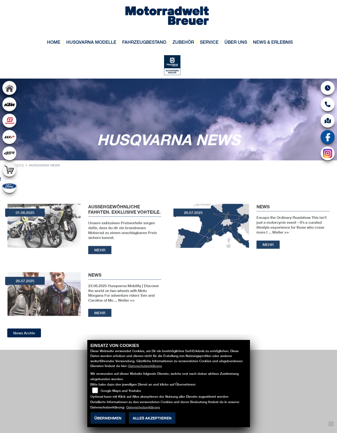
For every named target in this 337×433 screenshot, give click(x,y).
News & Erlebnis (273, 42)
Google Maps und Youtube (121, 391)
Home (53, 42)
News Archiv (24, 333)
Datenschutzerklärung (145, 366)
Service (209, 42)
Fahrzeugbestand (144, 42)
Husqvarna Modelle (91, 42)
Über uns (235, 42)
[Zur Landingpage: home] (9, 88)
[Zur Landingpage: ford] (9, 186)
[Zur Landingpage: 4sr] (9, 153)
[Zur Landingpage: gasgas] (9, 121)
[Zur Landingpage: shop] (9, 170)
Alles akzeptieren (152, 418)
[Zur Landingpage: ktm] (9, 104)
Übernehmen (107, 418)
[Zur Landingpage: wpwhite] (9, 137)
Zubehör (183, 42)
